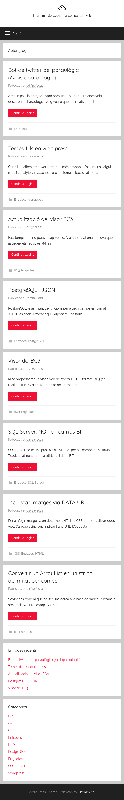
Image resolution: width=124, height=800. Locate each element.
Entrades (20, 129)
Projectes (27, 270)
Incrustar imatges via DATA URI (47, 502)
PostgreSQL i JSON (31, 289)
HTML (39, 553)
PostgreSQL (36, 341)
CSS (17, 553)
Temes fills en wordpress (38, 148)
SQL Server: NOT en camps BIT (46, 431)
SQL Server (36, 482)
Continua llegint (22, 113)
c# (16, 632)
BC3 (17, 270)
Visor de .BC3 (24, 360)
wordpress (35, 199)
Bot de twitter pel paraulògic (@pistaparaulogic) (44, 660)
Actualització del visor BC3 (40, 219)
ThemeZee (86, 792)
